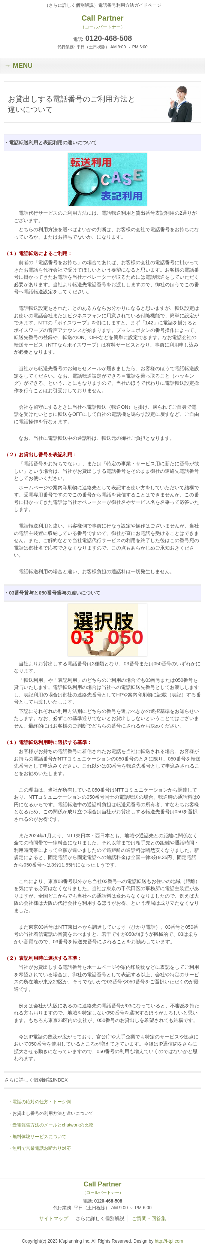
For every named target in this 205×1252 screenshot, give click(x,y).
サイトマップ (53, 1218)
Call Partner (102, 1187)
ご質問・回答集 (149, 1218)
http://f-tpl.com (169, 1241)
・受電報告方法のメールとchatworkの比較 (50, 1125)
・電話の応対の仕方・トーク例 (39, 1101)
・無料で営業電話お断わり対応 (39, 1148)
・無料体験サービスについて (37, 1136)
